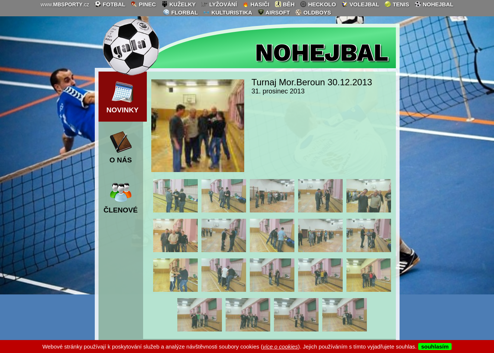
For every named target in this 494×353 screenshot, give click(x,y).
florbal (180, 12)
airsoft (274, 12)
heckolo (318, 4)
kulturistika (227, 12)
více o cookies (280, 346)
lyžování (219, 4)
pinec (143, 4)
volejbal (360, 4)
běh (285, 4)
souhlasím (435, 346)
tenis (396, 4)
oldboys (313, 12)
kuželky (178, 4)
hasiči (255, 4)
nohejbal (433, 4)
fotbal (109, 4)
